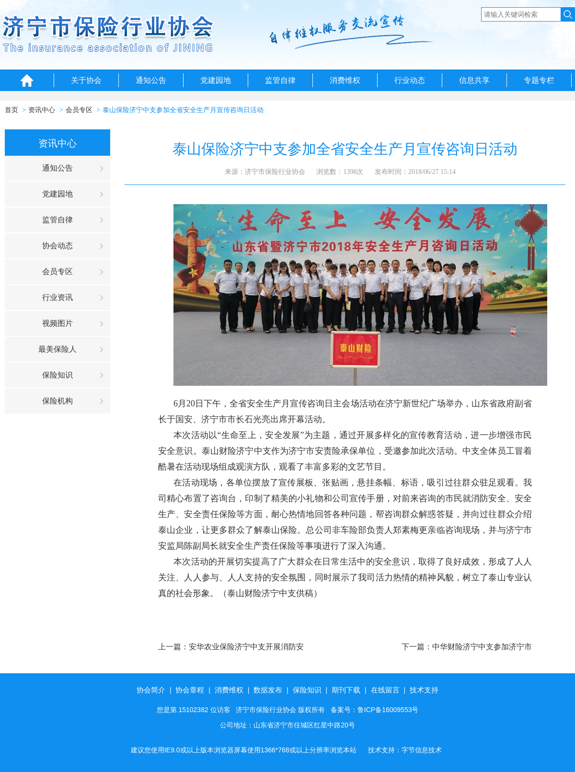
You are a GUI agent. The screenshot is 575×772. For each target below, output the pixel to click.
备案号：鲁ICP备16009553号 (375, 710)
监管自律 (280, 80)
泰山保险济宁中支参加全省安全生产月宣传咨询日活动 (183, 110)
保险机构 (57, 401)
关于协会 (86, 80)
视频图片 (57, 323)
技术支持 (424, 690)
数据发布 (267, 690)
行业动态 (409, 80)
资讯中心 (41, 110)
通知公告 (151, 80)
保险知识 (57, 375)
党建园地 (215, 80)
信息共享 (474, 80)
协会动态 (57, 246)
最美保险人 (57, 349)
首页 (11, 110)
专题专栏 (539, 80)
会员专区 (79, 110)
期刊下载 (346, 690)
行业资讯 (57, 297)
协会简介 (151, 690)
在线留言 (385, 690)
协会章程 (189, 690)
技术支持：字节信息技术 (405, 750)
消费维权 (345, 80)
